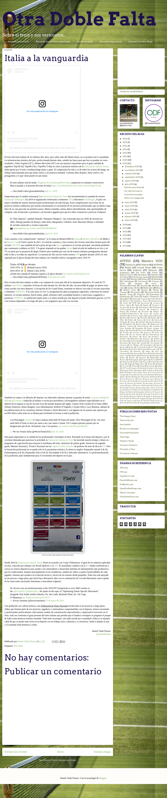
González (150, 381)
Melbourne (149, 390)
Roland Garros (126, 275)
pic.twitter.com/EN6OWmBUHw (42, 228)
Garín (158, 379)
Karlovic (133, 318)
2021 (125, 156)
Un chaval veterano (129, 453)
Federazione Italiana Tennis (96, 166)
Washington (144, 307)
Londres (138, 284)
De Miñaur (134, 345)
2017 (125, 228)
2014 (125, 239)
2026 (125, 139)
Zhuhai (155, 403)
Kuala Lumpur (153, 328)
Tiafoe (122, 401)
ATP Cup (125, 368)
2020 (125, 160)
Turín (134, 366)
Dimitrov (141, 294)
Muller (132, 358)
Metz (160, 299)
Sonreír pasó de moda (134, 187)
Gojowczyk (141, 381)
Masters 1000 (152, 261)
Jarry (157, 351)
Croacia (156, 303)
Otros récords (85, 41)
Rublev (153, 318)
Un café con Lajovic (133, 191)
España (145, 305)
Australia (134, 341)
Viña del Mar (133, 403)
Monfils (131, 330)
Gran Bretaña (125, 328)
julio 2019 (129, 184)
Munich (142, 358)
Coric (146, 314)
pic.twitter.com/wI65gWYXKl (87, 185)
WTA (22, 291)
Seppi (130, 364)
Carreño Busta (155, 372)
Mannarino (144, 356)
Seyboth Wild (124, 398)
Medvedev (148, 288)
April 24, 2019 (51, 233)
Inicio (60, 751)
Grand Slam (144, 267)
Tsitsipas (123, 322)
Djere (123, 377)
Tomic (138, 401)
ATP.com (124, 468)
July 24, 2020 (58, 431)
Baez (132, 370)
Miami (159, 288)
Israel (158, 383)
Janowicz (137, 351)
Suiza (145, 337)
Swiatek (157, 398)
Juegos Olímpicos (151, 297)
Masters (134, 279)
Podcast (137, 270)
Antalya (160, 368)
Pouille (126, 333)
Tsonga (123, 292)
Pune (153, 360)
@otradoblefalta (103, 634)
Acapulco (134, 368)
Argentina (124, 273)
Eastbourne (155, 324)
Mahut (134, 356)
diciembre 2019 (132, 166)
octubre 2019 (131, 174)
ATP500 (158, 264)
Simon (140, 320)
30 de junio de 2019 (56, 277)
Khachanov (134, 353)
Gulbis (125, 349)
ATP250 (125, 261)
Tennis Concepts (127, 493)
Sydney (133, 307)
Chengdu (123, 375)
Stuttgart (159, 364)
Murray (153, 270)
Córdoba (145, 375)
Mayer (122, 330)
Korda (124, 388)
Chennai (131, 375)
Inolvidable (125, 424)
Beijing (122, 312)
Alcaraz (142, 309)
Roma (76, 239)
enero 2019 (130, 220)
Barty (146, 370)
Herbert (134, 349)
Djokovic (131, 264)
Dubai (137, 305)
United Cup (159, 401)
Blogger (102, 778)
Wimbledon (157, 279)
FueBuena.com (126, 484)
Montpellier (140, 392)
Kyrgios (123, 307)
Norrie (122, 360)
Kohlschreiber (158, 385)
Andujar (142, 322)
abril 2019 (130, 210)
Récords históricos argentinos (53, 41)
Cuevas (156, 314)
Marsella (143, 318)
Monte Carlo (130, 290)
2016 (125, 232)
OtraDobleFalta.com (129, 497)
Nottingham (133, 360)
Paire (121, 396)
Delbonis (160, 375)
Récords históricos (18, 41)
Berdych (155, 286)
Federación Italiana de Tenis (54, 196)
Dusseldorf (147, 345)
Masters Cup (12, 242)
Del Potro (140, 273)
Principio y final (127, 449)
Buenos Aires (126, 294)
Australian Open (140, 277)
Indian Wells (134, 288)
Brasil (159, 370)
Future (140, 379)
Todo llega (124, 437)
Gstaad (160, 347)
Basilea (144, 286)
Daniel (152, 375)
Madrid (155, 277)
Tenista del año (127, 420)
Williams (156, 307)
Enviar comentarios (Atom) (64, 760)
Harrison (130, 383)
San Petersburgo (152, 335)
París (154, 284)
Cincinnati (143, 281)
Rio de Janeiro (135, 335)
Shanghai (124, 299)
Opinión (159, 330)
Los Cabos (157, 388)
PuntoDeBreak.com (128, 480)
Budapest (130, 372)
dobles (160, 366)
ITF (70, 199)
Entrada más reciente (15, 751)
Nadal (128, 267)
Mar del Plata (138, 390)
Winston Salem (152, 292)
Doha (129, 377)
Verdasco (155, 337)
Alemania (143, 368)
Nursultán (132, 394)
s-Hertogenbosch (127, 309)
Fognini (144, 299)
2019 (125, 163)
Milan (122, 358)
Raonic (144, 290)
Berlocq (156, 341)
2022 (125, 153)
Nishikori (142, 275)
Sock (148, 320)
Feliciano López (137, 316)
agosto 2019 (130, 181)
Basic (152, 370)
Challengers (18, 199)
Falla (161, 377)
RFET (160, 360)
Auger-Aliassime (156, 322)
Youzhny (150, 366)
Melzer (158, 390)
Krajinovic (131, 388)
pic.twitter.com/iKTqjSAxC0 (76, 274)
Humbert (139, 383)
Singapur (143, 398)
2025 (125, 142)
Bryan (134, 343)
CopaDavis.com (127, 476)
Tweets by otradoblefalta (131, 91)
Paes (158, 394)
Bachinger (125, 370)
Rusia (141, 396)
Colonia (123, 345)
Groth (158, 381)
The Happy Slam (128, 416)
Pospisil (145, 360)
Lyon (121, 390)
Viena (132, 322)
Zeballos (123, 339)
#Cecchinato (52, 182)
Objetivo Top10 (127, 441)
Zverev (123, 279)
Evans (131, 347)
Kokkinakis (155, 353)
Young (142, 403)
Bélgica (156, 312)
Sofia (150, 364)
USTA (145, 401)
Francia (155, 281)
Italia (20, 646)
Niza (151, 330)
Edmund (154, 377)
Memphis (156, 356)
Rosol (145, 362)
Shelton (134, 398)
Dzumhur (146, 377)
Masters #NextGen (91, 239)
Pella (127, 396)
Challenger (129, 281)
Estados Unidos (126, 326)
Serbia (130, 320)
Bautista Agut (141, 324)
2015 (125, 235)
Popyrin (134, 396)
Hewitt (143, 349)
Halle (153, 299)
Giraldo (132, 381)
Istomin (122, 385)
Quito (157, 333)
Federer (144, 264)
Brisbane (133, 312)
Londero (148, 388)
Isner (136, 297)
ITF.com (123, 472)
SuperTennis (17, 285)
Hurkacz (153, 349)
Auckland (124, 341)
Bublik (122, 372)
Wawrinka (135, 292)
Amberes (151, 368)
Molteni (130, 392)
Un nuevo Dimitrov (129, 445)
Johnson (123, 353)
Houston (156, 305)
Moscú (149, 392)
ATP (18, 245)
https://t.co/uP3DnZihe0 (62, 185)
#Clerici (28, 420)
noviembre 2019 (132, 170)
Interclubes (149, 383)
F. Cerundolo (142, 347)
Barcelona (145, 303)
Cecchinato (155, 343)
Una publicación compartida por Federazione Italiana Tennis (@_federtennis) (42, 148)
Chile (138, 375)
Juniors (129, 385)
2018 (125, 225)
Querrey (147, 333)
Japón (148, 351)
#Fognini (41, 182)
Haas (124, 318)
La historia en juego (133, 194)
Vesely (124, 403)
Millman (122, 392)
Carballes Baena (141, 372)
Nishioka (123, 394)
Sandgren (149, 396)
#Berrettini (65, 182)
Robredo (126, 362)
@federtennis (32, 591)
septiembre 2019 (133, 177)
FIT (104, 446)
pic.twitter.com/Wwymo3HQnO (73, 426)
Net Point (142, 330)
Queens (136, 333)
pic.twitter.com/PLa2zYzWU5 (36, 597)
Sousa (157, 320)
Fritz (123, 379)
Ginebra (156, 326)
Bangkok (139, 370)
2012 (125, 246)
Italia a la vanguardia (134, 198)
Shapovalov (139, 364)
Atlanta (157, 339)
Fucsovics (131, 379)
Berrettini (124, 343)
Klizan (144, 353)
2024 (125, 146)
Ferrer (155, 273)
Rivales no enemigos (129, 429)
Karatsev (138, 385)
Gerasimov (123, 381)
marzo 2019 (130, 213)
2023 (125, 149)
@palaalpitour (19, 228)
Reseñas (155, 275)
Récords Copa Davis (111, 41)
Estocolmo (154, 294)
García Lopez (149, 379)
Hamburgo (125, 297)
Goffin (160, 316)
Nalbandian (154, 358)
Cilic (122, 288)
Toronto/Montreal (128, 286)
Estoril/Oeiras (143, 326)
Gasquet (150, 316)
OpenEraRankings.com (130, 488)
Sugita (150, 398)
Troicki (125, 366)
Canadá (143, 343)
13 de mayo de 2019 (55, 600)
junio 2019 (130, 202)
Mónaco (126, 301)
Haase (122, 383)
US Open (124, 277)
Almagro (146, 339)
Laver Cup (124, 356)
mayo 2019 (130, 206)
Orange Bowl (150, 394)
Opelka (140, 394)
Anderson (155, 309)
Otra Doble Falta (79, 19)
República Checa (141, 301)
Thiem (156, 290)
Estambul (123, 316)
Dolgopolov (137, 377)
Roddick (136, 362)
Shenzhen (124, 337)
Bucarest (145, 312)
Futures (7, 199)
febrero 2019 (131, 216)
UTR (150, 401)
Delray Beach (125, 305)
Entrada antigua (102, 751)
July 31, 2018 (51, 191)
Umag (141, 366)
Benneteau (146, 341)
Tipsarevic (130, 401)
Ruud (122, 364)
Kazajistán (139, 328)
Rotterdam (155, 362)
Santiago (157, 396)
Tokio (125, 303)
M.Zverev (128, 390)
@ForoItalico (19, 591)
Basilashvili (127, 324)
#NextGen (134, 339)
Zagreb (148, 403)
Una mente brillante (129, 433)
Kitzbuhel (147, 385)
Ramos (122, 335)
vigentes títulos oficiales (63, 446)
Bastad (134, 299)
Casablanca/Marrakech (129, 314)
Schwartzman (157, 301)
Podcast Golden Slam (141, 41)
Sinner (135, 337)
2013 (125, 242)
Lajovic (140, 388)
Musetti (157, 392)
